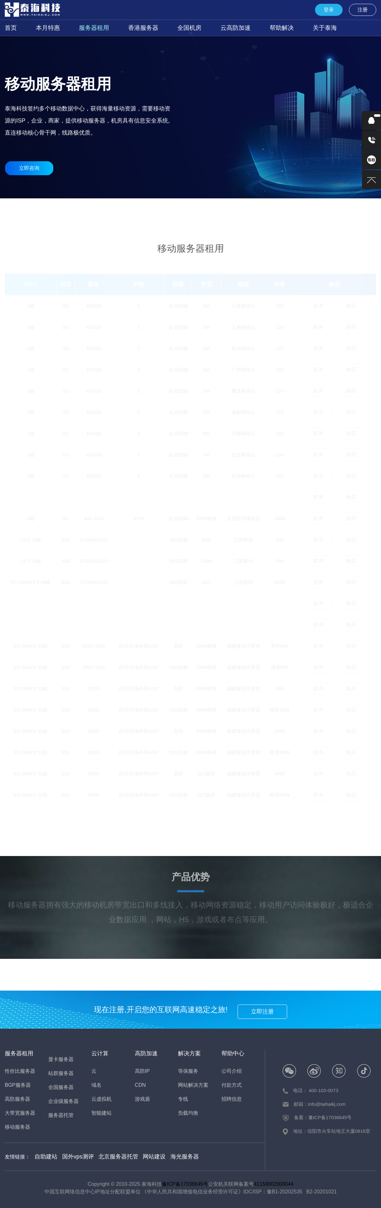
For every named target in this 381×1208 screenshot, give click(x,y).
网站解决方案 (193, 1085)
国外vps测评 (74, 1156)
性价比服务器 (55, 209)
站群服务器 (325, 209)
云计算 (99, 1053)
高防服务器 (123, 209)
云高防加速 (214, 27)
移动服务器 (258, 209)
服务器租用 (86, 27)
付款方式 (231, 1085)
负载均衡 (188, 1113)
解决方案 (189, 1053)
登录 (336, 9)
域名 (96, 1085)
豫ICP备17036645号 (185, 1183)
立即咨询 (29, 168)
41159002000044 (273, 1183)
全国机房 (172, 27)
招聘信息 (231, 1099)
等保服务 (188, 1071)
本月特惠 (44, 27)
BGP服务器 (89, 209)
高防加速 (146, 1053)
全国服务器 (224, 209)
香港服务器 (130, 27)
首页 (10, 27)
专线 (183, 1099)
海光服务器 (170, 1156)
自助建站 (45, 1156)
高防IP (142, 1071)
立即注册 (266, 1009)
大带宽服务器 (20, 1113)
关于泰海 (295, 27)
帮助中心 (232, 1053)
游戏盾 (142, 1099)
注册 (365, 9)
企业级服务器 (359, 209)
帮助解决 (256, 27)
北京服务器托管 (110, 1156)
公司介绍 (231, 1071)
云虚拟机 (101, 1099)
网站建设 (143, 1156)
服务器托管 (61, 1115)
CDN (140, 1085)
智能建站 (101, 1113)
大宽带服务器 (156, 209)
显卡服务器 (292, 209)
